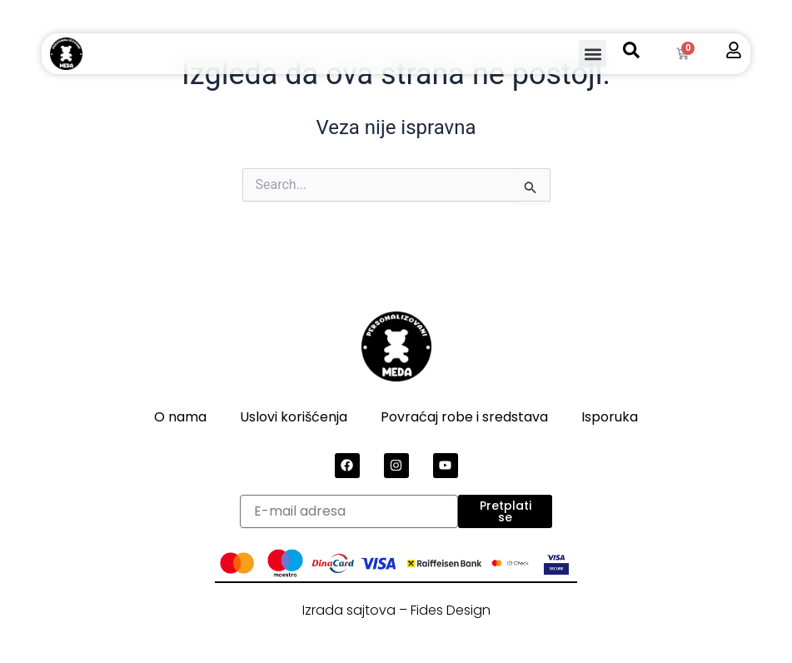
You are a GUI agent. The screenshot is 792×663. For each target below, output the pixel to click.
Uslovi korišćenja (293, 416)
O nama (180, 416)
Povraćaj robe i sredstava (464, 416)
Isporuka (609, 416)
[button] (592, 53)
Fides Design (451, 610)
